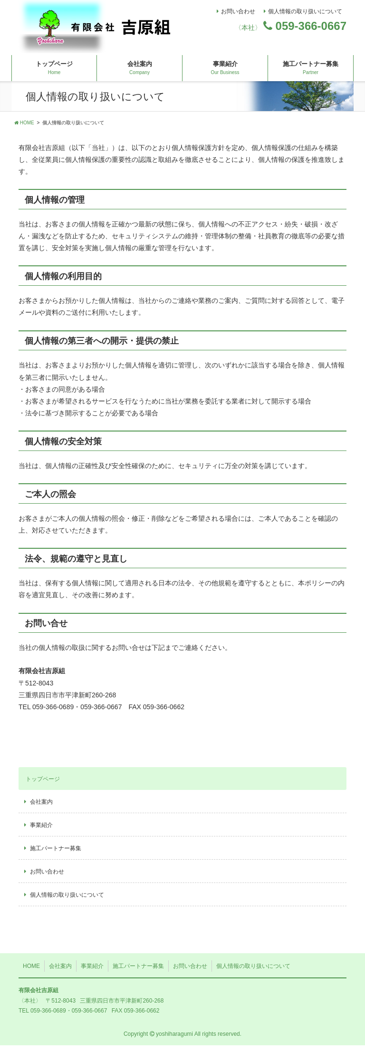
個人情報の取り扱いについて (305, 11)
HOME (24, 128)
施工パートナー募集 (310, 73)
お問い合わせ (238, 11)
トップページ (54, 73)
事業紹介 (225, 73)
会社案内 (139, 73)
